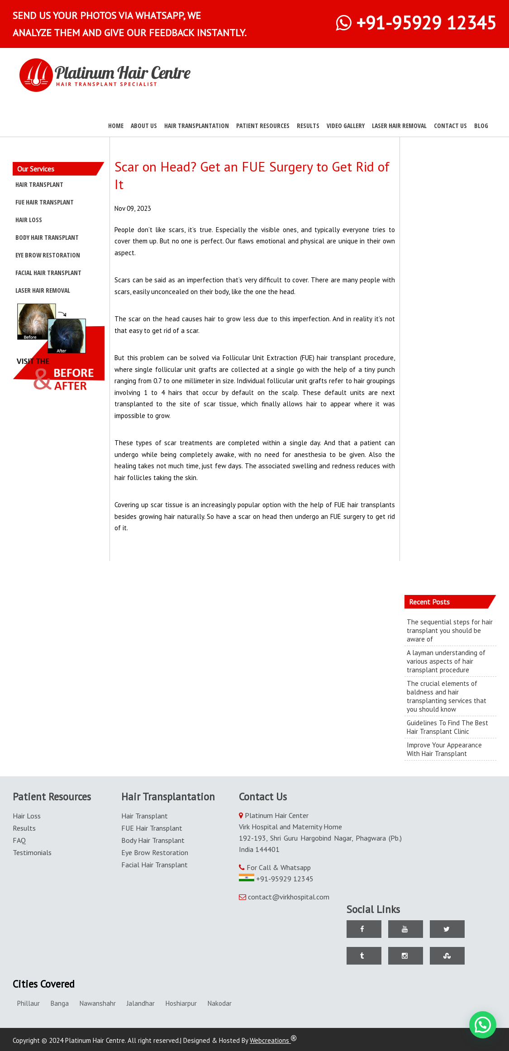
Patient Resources (263, 125)
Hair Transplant (39, 184)
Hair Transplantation (196, 125)
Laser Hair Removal (399, 125)
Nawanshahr (98, 1003)
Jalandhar (141, 1003)
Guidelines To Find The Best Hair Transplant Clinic (447, 727)
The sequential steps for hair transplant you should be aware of (450, 630)
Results (308, 125)
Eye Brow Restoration (47, 255)
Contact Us (450, 125)
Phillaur (28, 1003)
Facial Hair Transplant (48, 272)
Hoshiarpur (181, 1003)
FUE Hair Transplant (44, 202)
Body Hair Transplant (47, 237)
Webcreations (273, 1040)
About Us (144, 125)
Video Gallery (346, 125)
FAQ (19, 840)
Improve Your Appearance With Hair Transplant (444, 749)
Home (116, 125)
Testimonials (32, 852)
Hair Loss (28, 219)
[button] (482, 1024)
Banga (60, 1003)
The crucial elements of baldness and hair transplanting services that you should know (446, 696)
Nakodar (220, 1003)
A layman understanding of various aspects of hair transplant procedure (446, 661)
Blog (481, 125)
